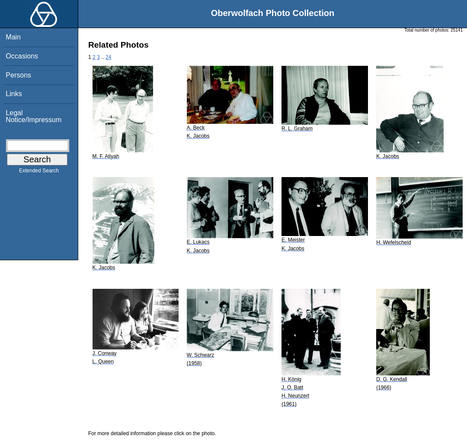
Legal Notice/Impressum (33, 116)
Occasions (22, 56)
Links (14, 93)
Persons (18, 75)
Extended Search (39, 172)
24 (108, 57)
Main (13, 37)
